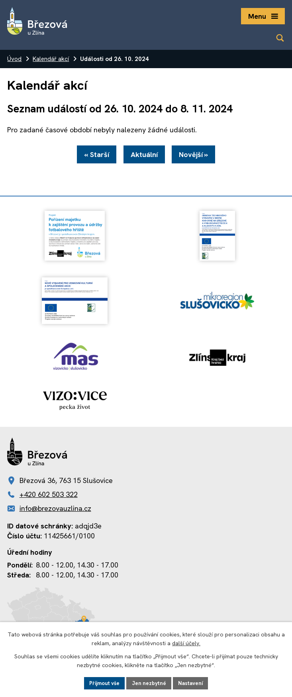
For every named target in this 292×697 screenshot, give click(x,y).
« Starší (94, 155)
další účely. (186, 642)
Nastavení (193, 682)
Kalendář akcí (51, 59)
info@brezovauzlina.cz (55, 509)
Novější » (195, 155)
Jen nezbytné (149, 682)
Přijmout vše (102, 682)
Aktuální (144, 155)
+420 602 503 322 (49, 495)
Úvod (14, 59)
